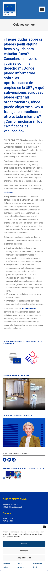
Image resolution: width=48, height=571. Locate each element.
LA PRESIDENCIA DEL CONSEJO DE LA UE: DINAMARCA (23, 342)
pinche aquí (9, 192)
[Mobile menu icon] (42, 9)
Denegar (24, 551)
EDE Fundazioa (29, 308)
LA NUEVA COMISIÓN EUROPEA (17, 415)
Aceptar (24, 544)
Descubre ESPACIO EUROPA (16, 375)
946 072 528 (8, 518)
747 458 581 (8, 521)
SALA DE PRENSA (11, 468)
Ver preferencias (24, 558)
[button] (44, 527)
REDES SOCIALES (30, 468)
